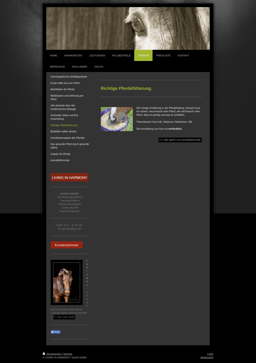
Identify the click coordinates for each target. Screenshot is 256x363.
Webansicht (206, 357)
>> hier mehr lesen (64, 317)
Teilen (55, 332)
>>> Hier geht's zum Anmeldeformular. (180, 139)
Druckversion (52, 354)
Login (210, 354)
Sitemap (67, 354)
